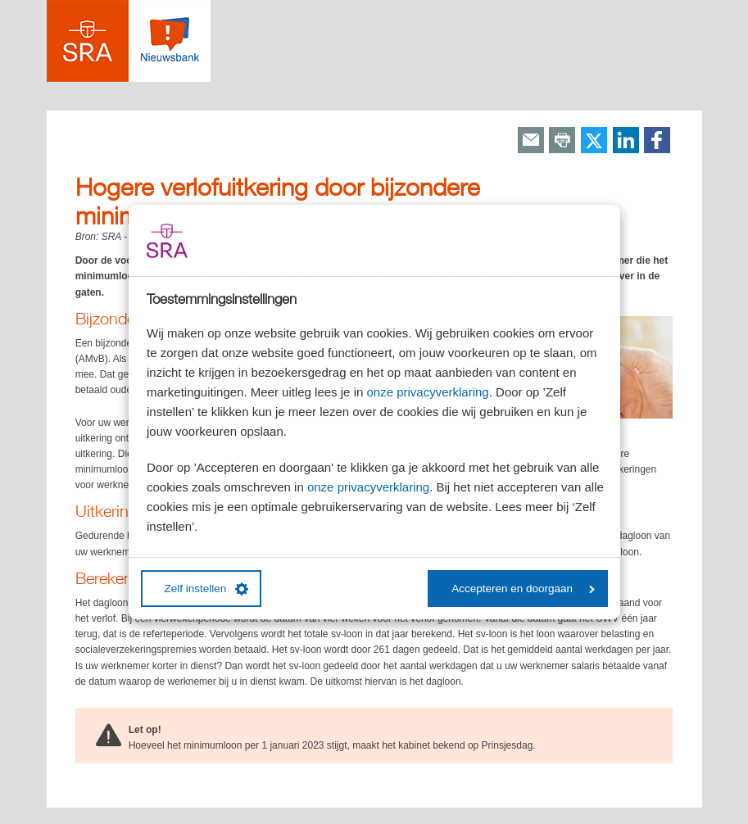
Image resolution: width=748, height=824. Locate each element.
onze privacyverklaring (427, 392)
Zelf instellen (207, 588)
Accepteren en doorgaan (523, 588)
